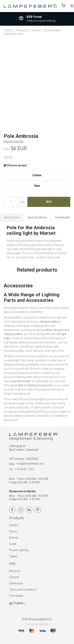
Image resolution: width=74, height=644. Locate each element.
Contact (14, 577)
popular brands (21, 381)
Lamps (13, 525)
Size (37, 185)
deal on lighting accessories (35, 385)
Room (13, 531)
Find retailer (16, 595)
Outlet (12, 544)
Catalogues (16, 583)
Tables (13, 556)
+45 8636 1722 (24, 469)
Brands (13, 537)
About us (14, 570)
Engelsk (16, 603)
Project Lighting (18, 550)
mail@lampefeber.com (30, 463)
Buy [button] (49, 201)
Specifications (37, 217)
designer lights (49, 321)
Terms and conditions (23, 589)
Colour (37, 175)
